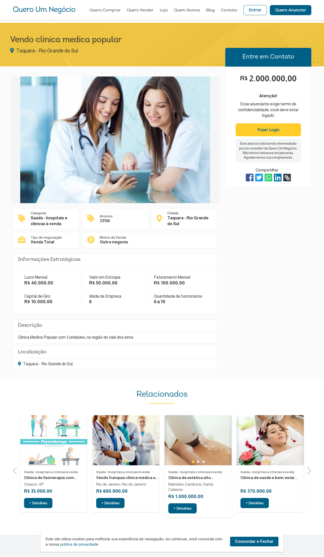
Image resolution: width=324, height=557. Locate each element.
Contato (229, 11)
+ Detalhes (38, 518)
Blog (210, 11)
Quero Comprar (105, 11)
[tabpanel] (53, 455)
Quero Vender (140, 11)
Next (307, 470)
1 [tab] (54, 476)
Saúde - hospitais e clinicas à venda (51, 487)
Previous (16, 470)
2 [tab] (198, 477)
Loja (164, 11)
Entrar (255, 11)
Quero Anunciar (290, 11)
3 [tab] (203, 477)
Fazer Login (268, 130)
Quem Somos (187, 11)
